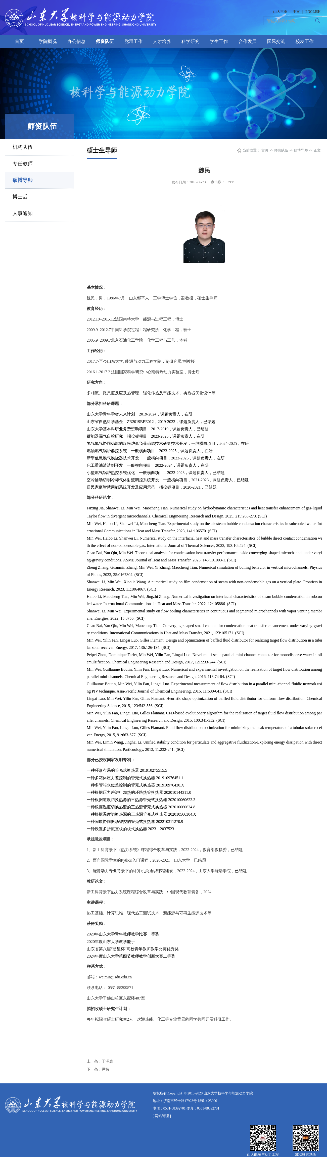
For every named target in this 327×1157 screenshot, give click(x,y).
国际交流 (276, 41)
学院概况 (48, 41)
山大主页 (280, 12)
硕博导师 (23, 180)
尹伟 (105, 1069)
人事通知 (23, 213)
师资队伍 (105, 41)
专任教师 (23, 163)
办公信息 (76, 41)
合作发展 (248, 41)
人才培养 (162, 41)
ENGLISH (312, 12)
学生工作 (219, 41)
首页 (19, 41)
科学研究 (190, 41)
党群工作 (133, 41)
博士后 (20, 196)
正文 (317, 150)
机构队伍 (23, 147)
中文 (296, 12)
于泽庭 (107, 1061)
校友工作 (305, 41)
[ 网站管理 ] (162, 1116)
